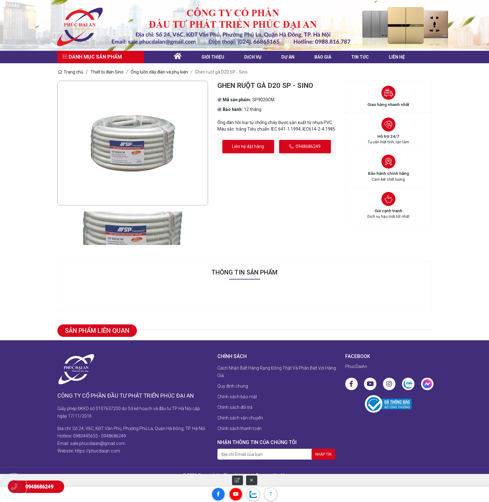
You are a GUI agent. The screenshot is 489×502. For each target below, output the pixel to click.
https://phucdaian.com (97, 450)
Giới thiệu (212, 57)
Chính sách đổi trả (235, 407)
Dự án (287, 57)
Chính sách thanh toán (239, 428)
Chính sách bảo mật (237, 396)
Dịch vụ (252, 57)
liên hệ (397, 57)
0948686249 (305, 146)
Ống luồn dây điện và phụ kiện (159, 71)
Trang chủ (70, 71)
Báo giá (322, 57)
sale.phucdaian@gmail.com (97, 443)
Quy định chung (232, 386)
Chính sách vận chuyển (240, 417)
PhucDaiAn (356, 366)
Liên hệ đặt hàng (248, 146)
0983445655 (85, 435)
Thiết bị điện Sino (106, 71)
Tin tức (360, 57)
